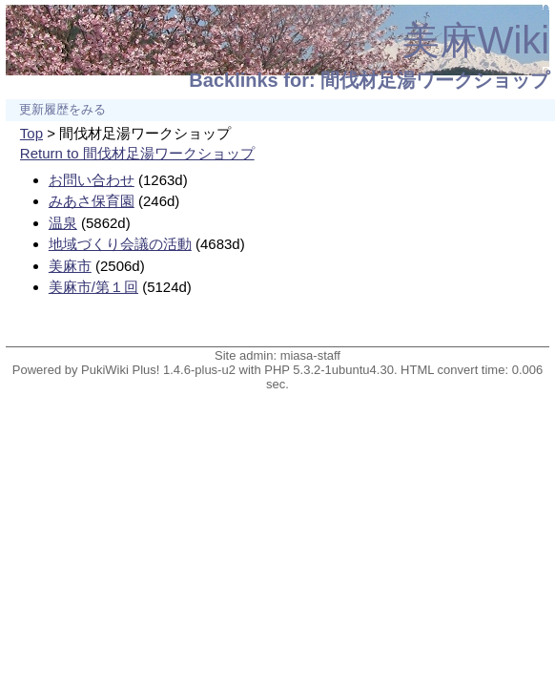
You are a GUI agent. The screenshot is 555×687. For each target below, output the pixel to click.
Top (31, 133)
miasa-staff (310, 355)
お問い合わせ (91, 180)
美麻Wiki (475, 40)
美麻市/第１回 (93, 287)
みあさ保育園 (91, 201)
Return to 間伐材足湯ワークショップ (137, 153)
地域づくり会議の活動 (120, 244)
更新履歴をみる (62, 109)
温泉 (63, 223)
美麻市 (70, 266)
